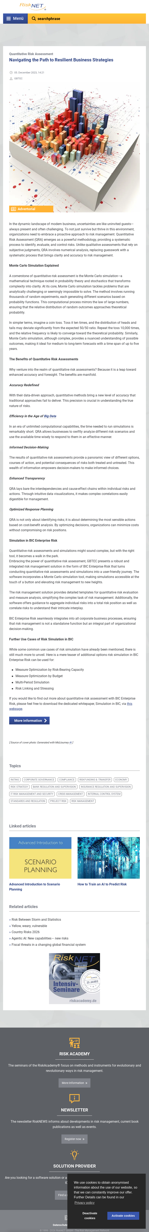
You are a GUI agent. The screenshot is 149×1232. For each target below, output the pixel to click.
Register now (73, 1128)
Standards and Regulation (28, 791)
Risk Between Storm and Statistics (35, 909)
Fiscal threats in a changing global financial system (47, 934)
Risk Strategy (19, 776)
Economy (121, 769)
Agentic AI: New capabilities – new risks (38, 928)
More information (28, 710)
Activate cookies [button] (123, 1215)
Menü (18, 18)
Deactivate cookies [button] (89, 1216)
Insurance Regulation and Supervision (106, 776)
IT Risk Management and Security (32, 783)
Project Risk (58, 791)
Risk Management (82, 791)
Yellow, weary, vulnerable (28, 916)
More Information (73, 1072)
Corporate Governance (39, 769)
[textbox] (87, 18)
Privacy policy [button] (84, 1202)
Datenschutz (60, 1214)
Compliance (66, 769)
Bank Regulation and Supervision (54, 776)
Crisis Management (70, 783)
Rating (15, 769)
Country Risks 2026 (24, 922)
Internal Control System (104, 783)
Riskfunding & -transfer (94, 769)
